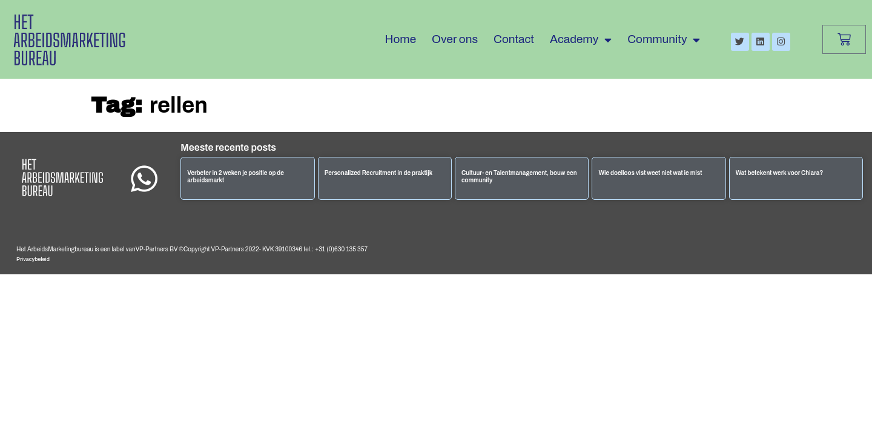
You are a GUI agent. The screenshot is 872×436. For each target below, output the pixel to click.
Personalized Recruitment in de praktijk (378, 173)
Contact (514, 39)
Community (663, 39)
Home (401, 39)
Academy (581, 39)
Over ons (455, 39)
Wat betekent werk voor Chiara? (780, 173)
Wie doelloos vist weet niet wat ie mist (650, 173)
